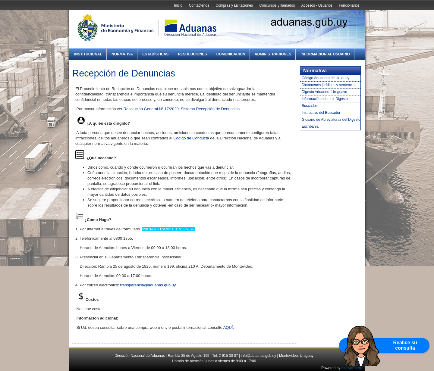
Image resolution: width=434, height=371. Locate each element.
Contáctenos (199, 5)
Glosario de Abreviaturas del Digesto (331, 119)
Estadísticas (155, 54)
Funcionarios (349, 5)
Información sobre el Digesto (325, 99)
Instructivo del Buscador (321, 113)
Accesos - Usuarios (316, 5)
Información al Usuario (325, 54)
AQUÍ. (228, 327)
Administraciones (273, 54)
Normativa (122, 54)
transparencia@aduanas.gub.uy (148, 285)
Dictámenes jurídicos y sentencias (329, 85)
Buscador (309, 106)
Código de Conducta (191, 138)
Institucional (88, 54)
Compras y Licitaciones (234, 5)
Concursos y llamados (277, 5)
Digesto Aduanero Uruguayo (324, 92)
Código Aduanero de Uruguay (325, 78)
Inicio (178, 5)
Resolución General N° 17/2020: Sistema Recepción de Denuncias (182, 109)
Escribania (310, 126)
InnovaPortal (351, 368)
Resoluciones (192, 54)
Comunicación (230, 54)
